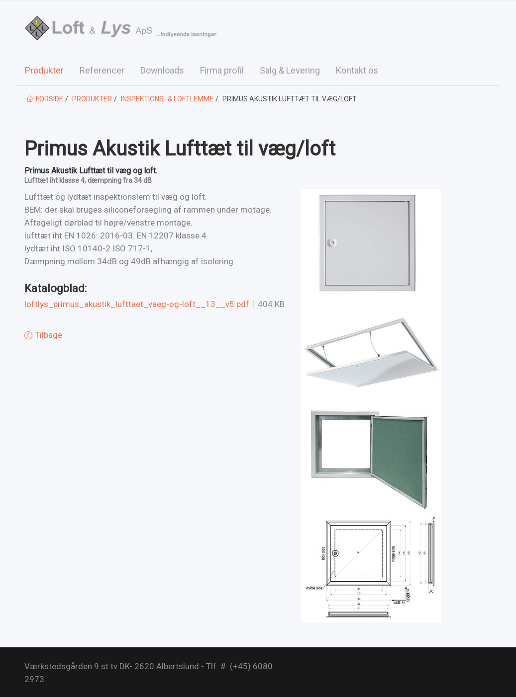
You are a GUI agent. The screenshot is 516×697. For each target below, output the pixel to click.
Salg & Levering (290, 70)
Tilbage (47, 335)
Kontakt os (357, 70)
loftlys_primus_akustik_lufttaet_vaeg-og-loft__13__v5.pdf (136, 304)
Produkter (44, 70)
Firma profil (222, 70)
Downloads (162, 70)
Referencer (102, 70)
